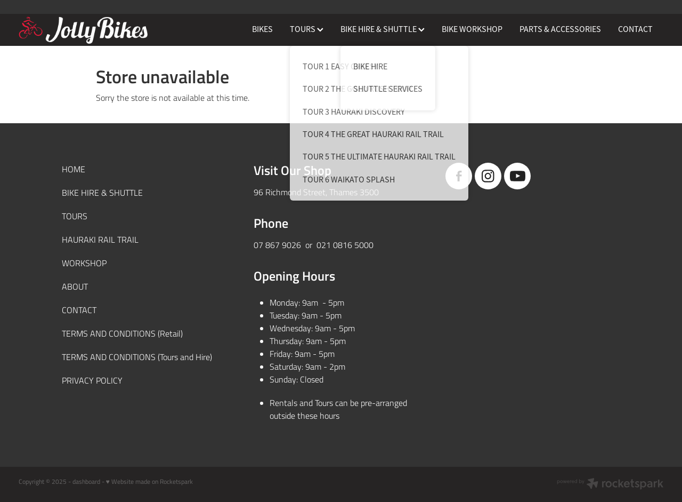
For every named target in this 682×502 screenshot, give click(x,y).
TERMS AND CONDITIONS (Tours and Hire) (137, 356)
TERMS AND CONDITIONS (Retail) (122, 333)
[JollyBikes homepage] (83, 30)
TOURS (306, 29)
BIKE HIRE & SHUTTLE (382, 29)
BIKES (262, 29)
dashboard (86, 481)
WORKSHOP (84, 262)
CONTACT (635, 29)
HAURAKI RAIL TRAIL (100, 239)
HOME (73, 168)
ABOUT (75, 286)
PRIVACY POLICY (92, 380)
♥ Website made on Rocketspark (149, 481)
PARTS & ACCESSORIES (560, 29)
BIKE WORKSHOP (472, 29)
